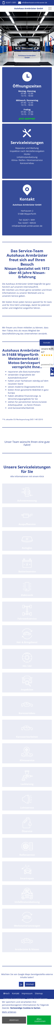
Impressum (27, 993)
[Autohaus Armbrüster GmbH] (5, 8)
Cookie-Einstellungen (37, 998)
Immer (30, 984)
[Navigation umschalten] (50, 9)
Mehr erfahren (9, 1012)
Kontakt (15, 993)
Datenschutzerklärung (14, 998)
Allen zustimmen (40, 1020)
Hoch (6, 993)
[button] (2, 39)
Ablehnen (14, 1020)
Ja (21, 984)
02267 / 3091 (9, 2)
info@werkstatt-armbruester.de (32, 2)
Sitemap (39, 993)
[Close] (52, 348)
